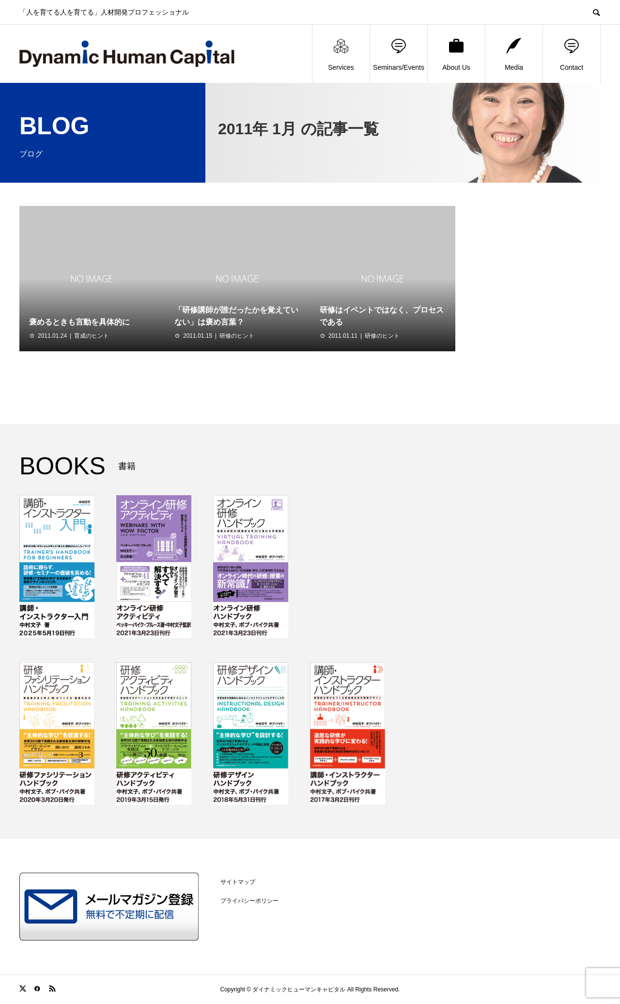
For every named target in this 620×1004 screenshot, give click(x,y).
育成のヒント (91, 335)
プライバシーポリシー (249, 900)
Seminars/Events (398, 54)
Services (341, 54)
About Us (456, 54)
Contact (571, 54)
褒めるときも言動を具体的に (79, 322)
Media (514, 54)
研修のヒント (236, 335)
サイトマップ (237, 881)
